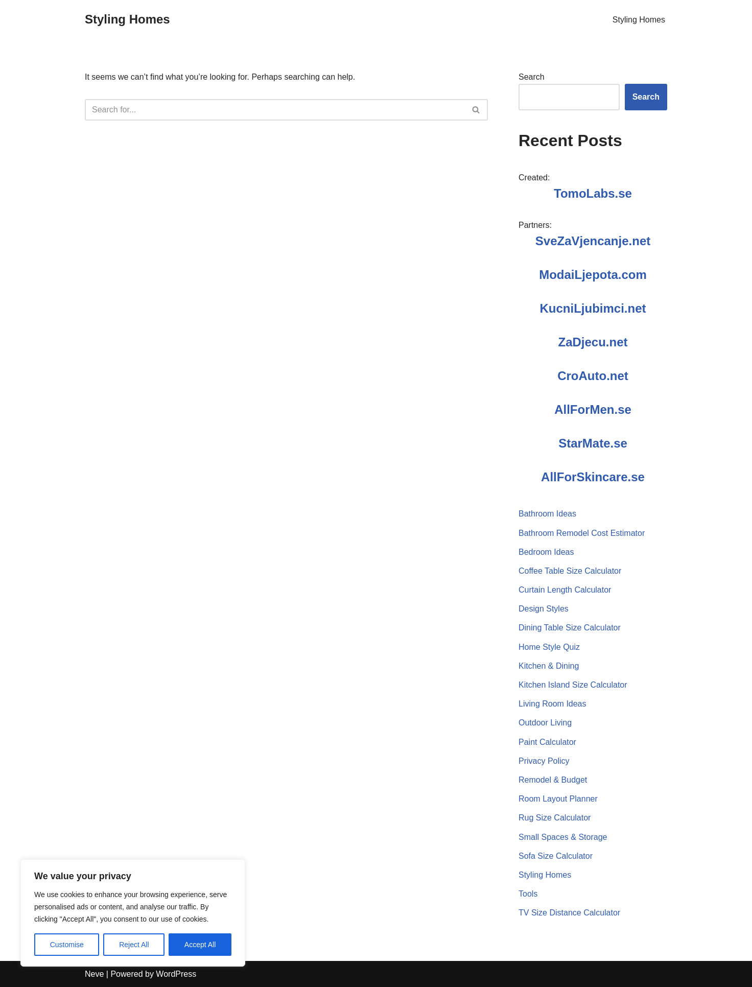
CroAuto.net (592, 376)
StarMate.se (592, 443)
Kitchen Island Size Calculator (573, 684)
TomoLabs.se (593, 193)
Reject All (134, 945)
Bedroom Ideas (546, 552)
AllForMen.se (592, 409)
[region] (132, 913)
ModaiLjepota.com (593, 274)
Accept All (200, 945)
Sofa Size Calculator (556, 856)
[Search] (275, 110)
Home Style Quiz (549, 647)
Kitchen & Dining (549, 666)
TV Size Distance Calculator (569, 912)
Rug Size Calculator (555, 817)
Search (532, 77)
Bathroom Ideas (547, 513)
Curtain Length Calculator (565, 589)
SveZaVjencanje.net (592, 241)
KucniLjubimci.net (592, 308)
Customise (67, 945)
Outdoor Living (545, 722)
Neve (94, 974)
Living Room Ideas (552, 703)
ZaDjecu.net (592, 342)
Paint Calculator (547, 742)
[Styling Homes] (127, 19)
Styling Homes (639, 19)
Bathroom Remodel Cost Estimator (582, 533)
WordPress (176, 974)
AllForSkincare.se (593, 477)
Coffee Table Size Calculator (570, 571)
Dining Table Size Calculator (570, 627)
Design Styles (544, 608)
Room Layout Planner (558, 798)
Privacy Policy (544, 761)
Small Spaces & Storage (563, 837)
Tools (528, 893)
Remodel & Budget (553, 780)
